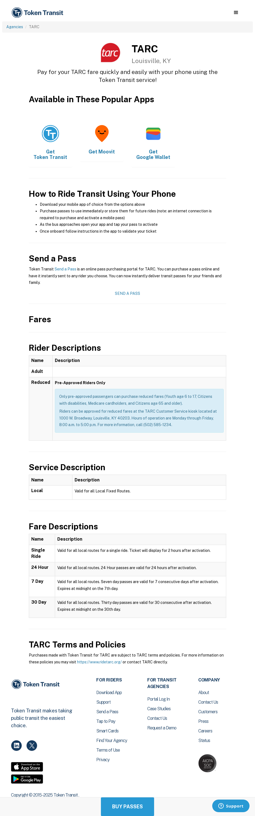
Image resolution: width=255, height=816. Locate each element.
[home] (38, 12)
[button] (236, 12)
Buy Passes (127, 806)
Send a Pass (65, 269)
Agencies (14, 27)
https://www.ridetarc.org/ (99, 662)
